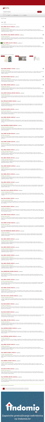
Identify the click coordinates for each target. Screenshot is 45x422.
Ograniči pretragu (3, 18)
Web (2, 22)
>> (27, 388)
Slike (5, 22)
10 (22, 388)
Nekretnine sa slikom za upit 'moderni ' (7, 54)
